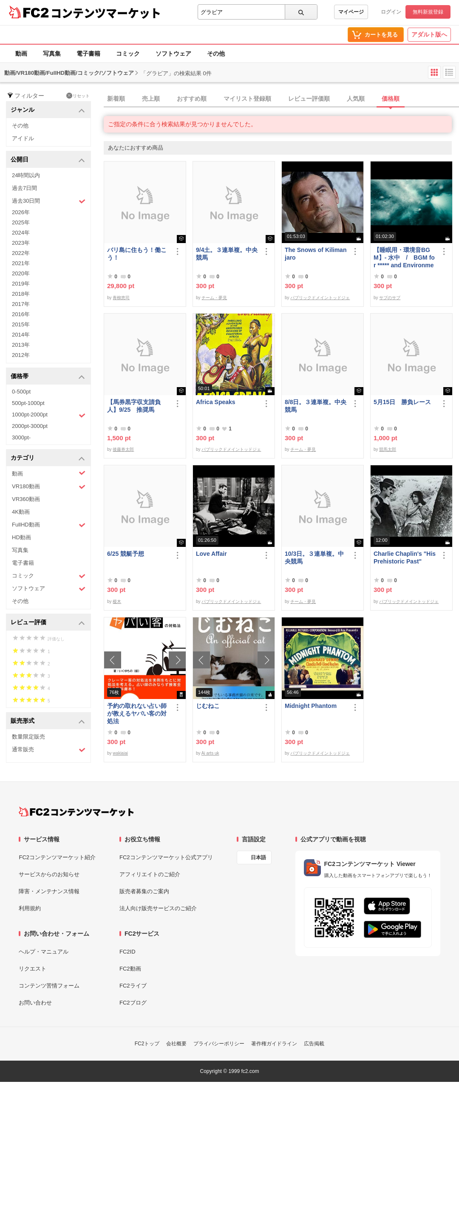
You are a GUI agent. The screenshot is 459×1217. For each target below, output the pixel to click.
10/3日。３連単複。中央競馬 (314, 557)
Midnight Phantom (311, 705)
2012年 (21, 355)
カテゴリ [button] (48, 458)
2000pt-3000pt (30, 426)
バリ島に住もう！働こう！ (137, 253)
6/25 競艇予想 (125, 553)
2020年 (21, 273)
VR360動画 (26, 499)
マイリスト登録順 (247, 98)
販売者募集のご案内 (144, 891)
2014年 (21, 334)
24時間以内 (26, 175)
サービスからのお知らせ (49, 874)
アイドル (23, 138)
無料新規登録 (428, 12)
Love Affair (211, 553)
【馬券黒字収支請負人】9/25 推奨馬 (134, 406)
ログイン (391, 12)
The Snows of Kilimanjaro (315, 253)
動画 (21, 53)
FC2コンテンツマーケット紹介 (57, 857)
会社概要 (176, 1044)
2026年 (21, 212)
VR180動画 (48, 486)
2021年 (21, 263)
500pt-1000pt (28, 403)
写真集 (52, 53)
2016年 (21, 314)
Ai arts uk (210, 753)
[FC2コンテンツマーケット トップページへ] (76, 812)
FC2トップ (147, 1044)
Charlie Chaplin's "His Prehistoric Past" (405, 557)
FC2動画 (130, 968)
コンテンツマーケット (106, 13)
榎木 (117, 601)
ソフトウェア (173, 53)
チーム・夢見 (214, 297)
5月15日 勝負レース (402, 402)
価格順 (391, 98)
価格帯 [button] (48, 377)
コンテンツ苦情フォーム (49, 985)
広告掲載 (314, 1044)
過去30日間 (48, 201)
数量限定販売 (28, 736)
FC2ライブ (133, 985)
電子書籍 (88, 53)
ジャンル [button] (48, 110)
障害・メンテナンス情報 (49, 891)
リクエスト (32, 968)
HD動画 (21, 537)
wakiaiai (120, 753)
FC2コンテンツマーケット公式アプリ (166, 857)
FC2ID (127, 951)
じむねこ (208, 705)
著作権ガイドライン (274, 1044)
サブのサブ (389, 297)
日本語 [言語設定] (258, 857)
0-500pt (21, 391)
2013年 (21, 345)
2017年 (21, 304)
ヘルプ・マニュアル (43, 951)
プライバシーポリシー (218, 1044)
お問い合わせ (35, 1002)
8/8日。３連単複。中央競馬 (315, 406)
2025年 (21, 222)
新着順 (116, 98)
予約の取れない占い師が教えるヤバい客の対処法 (137, 713)
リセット (78, 96)
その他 (216, 53)
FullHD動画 (48, 525)
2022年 (21, 253)
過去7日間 (24, 188)
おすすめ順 (192, 98)
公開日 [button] (48, 160)
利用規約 (30, 908)
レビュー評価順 (309, 98)
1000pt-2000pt (48, 415)
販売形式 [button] (48, 721)
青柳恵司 (121, 297)
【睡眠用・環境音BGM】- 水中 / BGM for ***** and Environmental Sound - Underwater (404, 257)
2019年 (21, 283)
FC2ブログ (133, 1002)
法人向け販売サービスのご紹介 (158, 908)
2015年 (21, 324)
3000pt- (21, 437)
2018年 (21, 294)
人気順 (356, 98)
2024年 (21, 232)
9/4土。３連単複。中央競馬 (227, 253)
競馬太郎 (387, 449)
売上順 (151, 98)
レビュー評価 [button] (48, 623)
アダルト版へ (429, 34)
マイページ (351, 12)
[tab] (281, 99)
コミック (128, 53)
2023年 (21, 243)
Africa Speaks (215, 402)
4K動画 (21, 512)
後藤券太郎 (123, 449)
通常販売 (48, 749)
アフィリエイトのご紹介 (149, 874)
